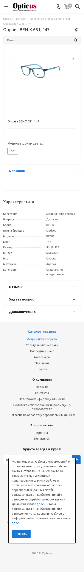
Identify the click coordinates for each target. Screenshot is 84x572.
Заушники (42, 363)
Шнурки (42, 369)
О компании (42, 379)
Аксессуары (42, 357)
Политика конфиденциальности (42, 399)
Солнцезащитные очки (42, 345)
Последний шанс (42, 351)
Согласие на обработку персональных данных (42, 415)
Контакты (42, 393)
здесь (41, 504)
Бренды (42, 433)
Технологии (42, 439)
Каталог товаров (42, 331)
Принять (21, 533)
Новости (42, 387)
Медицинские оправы (42, 339)
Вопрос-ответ (42, 425)
